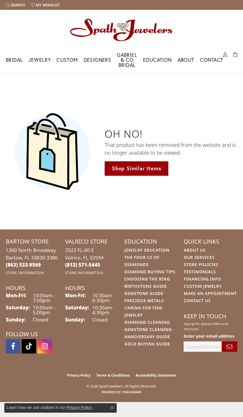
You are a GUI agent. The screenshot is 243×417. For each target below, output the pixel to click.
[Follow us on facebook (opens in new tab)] (13, 346)
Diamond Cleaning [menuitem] (147, 322)
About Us (195, 250)
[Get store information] (25, 272)
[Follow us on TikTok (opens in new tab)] (29, 346)
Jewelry (40, 60)
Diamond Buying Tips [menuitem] (150, 271)
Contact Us (197, 300)
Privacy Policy (79, 375)
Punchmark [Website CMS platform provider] (132, 392)
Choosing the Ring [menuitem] (147, 279)
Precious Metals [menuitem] (144, 300)
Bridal (14, 60)
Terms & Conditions (113, 375)
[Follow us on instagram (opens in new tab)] (44, 346)
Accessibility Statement (155, 375)
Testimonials (200, 271)
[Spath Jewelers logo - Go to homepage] (122, 29)
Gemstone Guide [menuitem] (144, 293)
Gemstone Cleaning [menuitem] (148, 329)
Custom (67, 60)
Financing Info (202, 279)
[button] (15, 5)
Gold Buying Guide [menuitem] (147, 344)
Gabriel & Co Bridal (127, 60)
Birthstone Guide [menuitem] (146, 286)
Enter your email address (209, 336)
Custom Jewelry (203, 286)
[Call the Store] (23, 264)
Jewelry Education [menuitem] (147, 250)
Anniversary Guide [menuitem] (147, 336)
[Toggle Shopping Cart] (235, 54)
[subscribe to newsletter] (229, 346)
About (186, 60)
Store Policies (201, 264)
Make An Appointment (210, 293)
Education (157, 60)
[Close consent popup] (112, 407)
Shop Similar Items (136, 168)
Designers (97, 60)
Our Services (199, 257)
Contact (211, 60)
